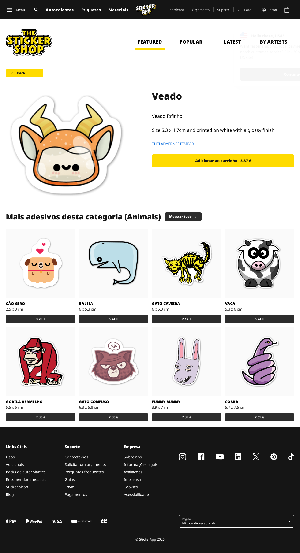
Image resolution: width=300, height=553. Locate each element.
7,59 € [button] (259, 417)
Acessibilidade (136, 494)
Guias (70, 479)
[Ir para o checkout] (287, 10)
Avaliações (133, 472)
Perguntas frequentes (84, 472)
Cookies (131, 487)
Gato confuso (94, 401)
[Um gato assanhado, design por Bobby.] (186, 263)
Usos (10, 457)
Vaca (230, 303)
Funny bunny (166, 401)
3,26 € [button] (40, 319)
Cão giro (15, 303)
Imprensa (132, 479)
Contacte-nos (76, 457)
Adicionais (15, 464)
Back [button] (18, 73)
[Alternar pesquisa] (35, 10)
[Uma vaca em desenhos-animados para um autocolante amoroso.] (259, 263)
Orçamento (201, 9)
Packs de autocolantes (26, 472)
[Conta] (270, 9)
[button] (235, 521)
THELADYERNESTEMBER (173, 143)
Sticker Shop (17, 487)
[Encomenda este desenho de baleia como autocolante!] (113, 263)
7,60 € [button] (113, 417)
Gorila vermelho (24, 401)
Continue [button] (237, 74)
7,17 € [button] (186, 319)
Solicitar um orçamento (85, 464)
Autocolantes (60, 9)
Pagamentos (76, 494)
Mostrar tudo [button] (183, 216)
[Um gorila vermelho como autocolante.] (40, 361)
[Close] (285, 36)
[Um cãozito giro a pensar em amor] (40, 263)
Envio (69, 487)
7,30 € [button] (40, 417)
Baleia (86, 303)
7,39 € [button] (186, 417)
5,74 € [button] (113, 319)
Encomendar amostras (26, 479)
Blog (10, 494)
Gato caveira (166, 303)
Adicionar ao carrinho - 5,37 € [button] (223, 160)
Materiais (118, 9)
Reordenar (176, 9)
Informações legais (141, 464)
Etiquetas (91, 9)
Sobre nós (133, 457)
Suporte (223, 9)
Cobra (231, 401)
